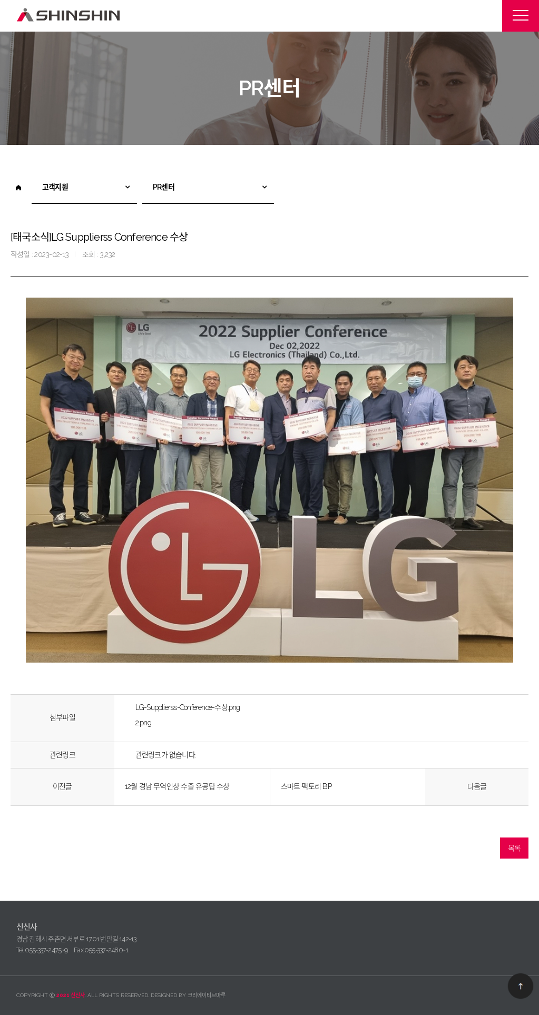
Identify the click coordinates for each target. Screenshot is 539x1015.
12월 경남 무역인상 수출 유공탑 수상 (177, 786)
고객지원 (55, 187)
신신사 (69, 15)
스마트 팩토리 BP (306, 786)
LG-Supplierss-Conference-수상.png (187, 707)
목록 (514, 848)
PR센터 (163, 187)
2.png (143, 722)
